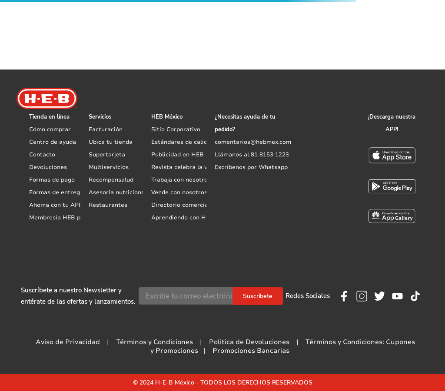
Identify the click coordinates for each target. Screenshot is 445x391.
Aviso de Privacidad (68, 342)
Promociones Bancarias (251, 350)
